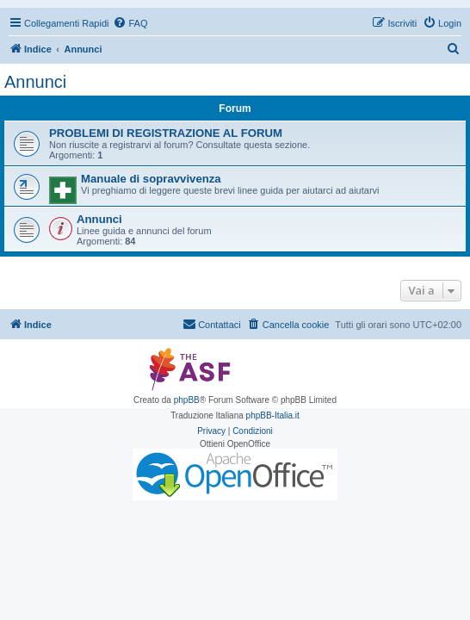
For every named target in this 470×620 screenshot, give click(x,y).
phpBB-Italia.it (273, 415)
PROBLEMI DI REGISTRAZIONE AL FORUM (165, 133)
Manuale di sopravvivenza (151, 178)
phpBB (187, 400)
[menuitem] (130, 23)
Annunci (35, 81)
